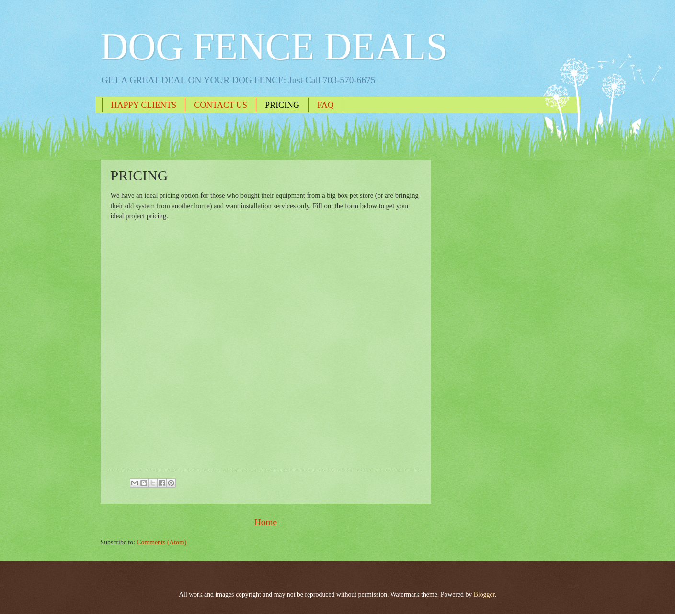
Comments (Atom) (161, 542)
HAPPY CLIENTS (144, 105)
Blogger (484, 594)
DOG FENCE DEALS (274, 46)
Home (265, 522)
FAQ (325, 105)
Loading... (245, 341)
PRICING (282, 105)
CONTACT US (220, 105)
